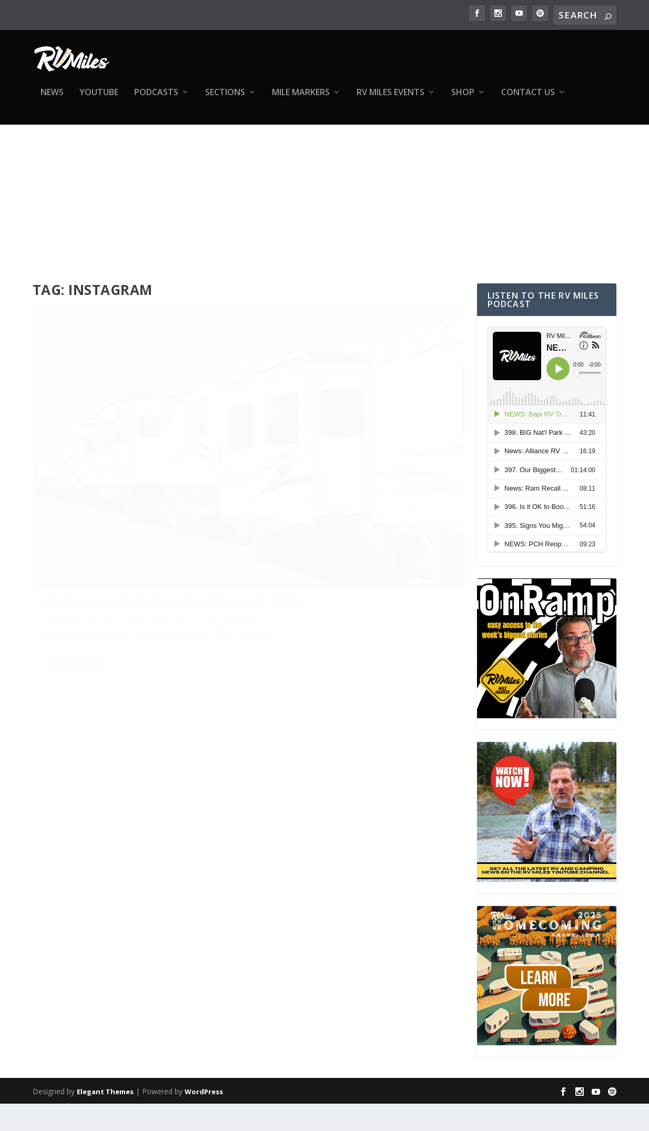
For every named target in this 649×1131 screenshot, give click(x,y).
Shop (462, 100)
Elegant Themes (105, 1119)
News (52, 100)
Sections (225, 100)
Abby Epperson (75, 519)
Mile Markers (301, 100)
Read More (75, 591)
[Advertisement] (324, 210)
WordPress (204, 1119)
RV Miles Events (390, 100)
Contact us (528, 100)
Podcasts (156, 100)
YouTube (98, 100)
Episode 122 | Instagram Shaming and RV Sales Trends (134, 497)
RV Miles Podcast (172, 519)
